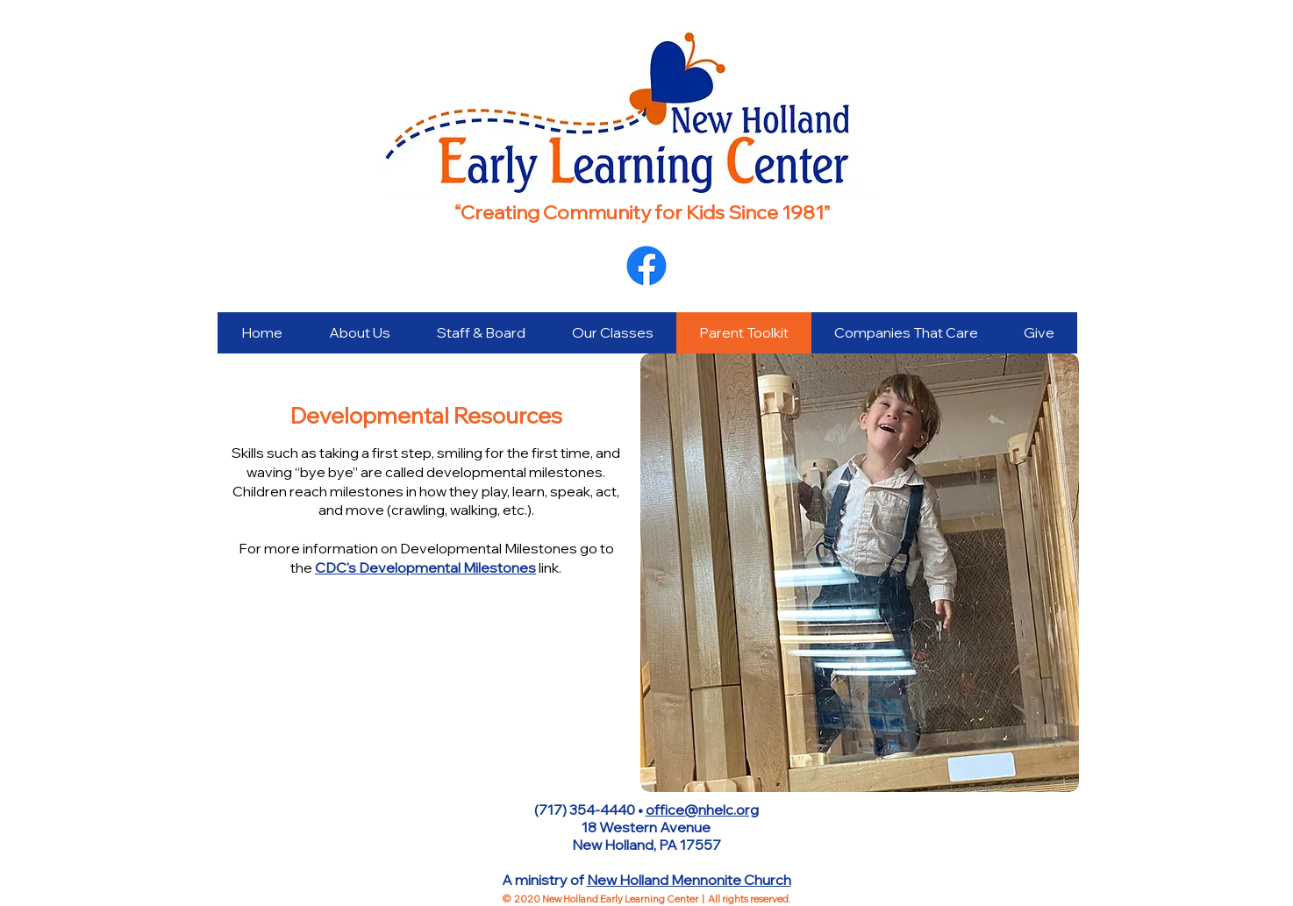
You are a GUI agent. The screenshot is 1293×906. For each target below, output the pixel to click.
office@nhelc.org (702, 809)
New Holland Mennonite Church (689, 879)
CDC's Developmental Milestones (425, 567)
